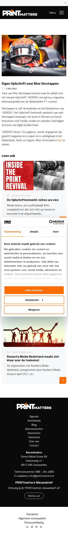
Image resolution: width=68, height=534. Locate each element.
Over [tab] (56, 231)
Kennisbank (34, 420)
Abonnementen (34, 428)
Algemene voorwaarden (32, 518)
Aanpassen (34, 299)
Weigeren (34, 309)
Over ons (34, 441)
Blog (34, 424)
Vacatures (34, 437)
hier (60, 140)
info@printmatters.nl (41, 475)
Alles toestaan (34, 290)
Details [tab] (34, 231)
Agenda (34, 416)
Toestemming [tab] (12, 231)
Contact (34, 445)
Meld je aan (34, 495)
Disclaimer (32, 514)
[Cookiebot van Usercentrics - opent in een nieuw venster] (49, 222)
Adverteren (34, 433)
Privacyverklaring (34, 522)
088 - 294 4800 (44, 471)
